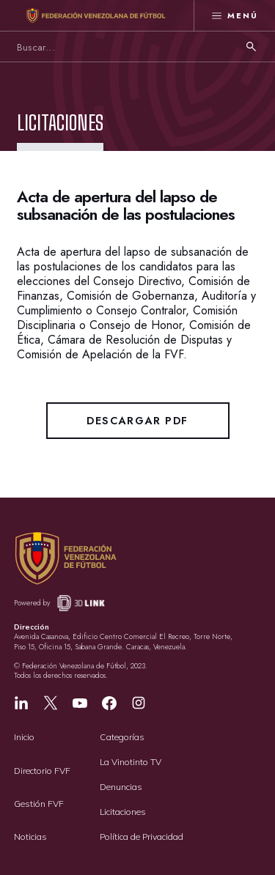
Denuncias (121, 786)
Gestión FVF (39, 803)
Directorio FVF (42, 770)
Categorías (122, 736)
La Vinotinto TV (130, 761)
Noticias (30, 836)
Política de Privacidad (141, 836)
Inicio (24, 736)
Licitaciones (123, 811)
